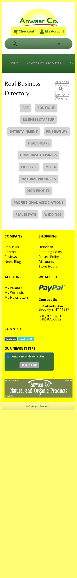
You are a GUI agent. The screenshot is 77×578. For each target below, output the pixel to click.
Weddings (53, 214)
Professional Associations (38, 202)
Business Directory (62, 83)
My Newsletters (17, 297)
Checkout (23, 31)
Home (14, 63)
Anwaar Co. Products (44, 63)
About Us (12, 247)
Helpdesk (46, 247)
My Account (51, 31)
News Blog (13, 261)
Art (25, 107)
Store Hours (48, 266)
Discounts (46, 261)
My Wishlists (14, 292)
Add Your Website (62, 97)
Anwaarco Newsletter (28, 356)
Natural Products (38, 179)
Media (51, 167)
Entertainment (24, 131)
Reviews (11, 256)
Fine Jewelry (56, 131)
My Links (59, 90)
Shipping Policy (50, 252)
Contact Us (13, 252)
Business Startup (38, 119)
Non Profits (38, 190)
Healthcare (38, 143)
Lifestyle (29, 167)
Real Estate (25, 214)
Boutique (46, 107)
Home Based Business (38, 155)
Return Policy (49, 256)
